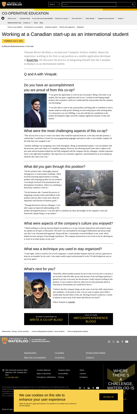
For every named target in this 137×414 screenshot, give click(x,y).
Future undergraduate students (77, 331)
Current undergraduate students (42, 331)
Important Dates (30, 353)
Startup (14, 331)
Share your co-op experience (35, 357)
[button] (115, 4)
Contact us (90, 357)
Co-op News (59, 357)
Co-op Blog (59, 353)
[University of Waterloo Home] (12, 4)
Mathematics (6, 331)
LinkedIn (71, 302)
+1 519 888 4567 (12, 377)
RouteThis (32, 59)
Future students (59, 331)
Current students (23, 331)
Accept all (108, 397)
